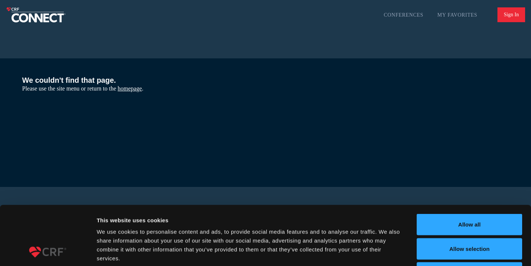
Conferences (403, 15)
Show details (387, 251)
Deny (469, 217)
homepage (130, 88)
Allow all (469, 169)
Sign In (511, 14)
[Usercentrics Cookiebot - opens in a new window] (47, 251)
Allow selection (469, 193)
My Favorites (457, 15)
